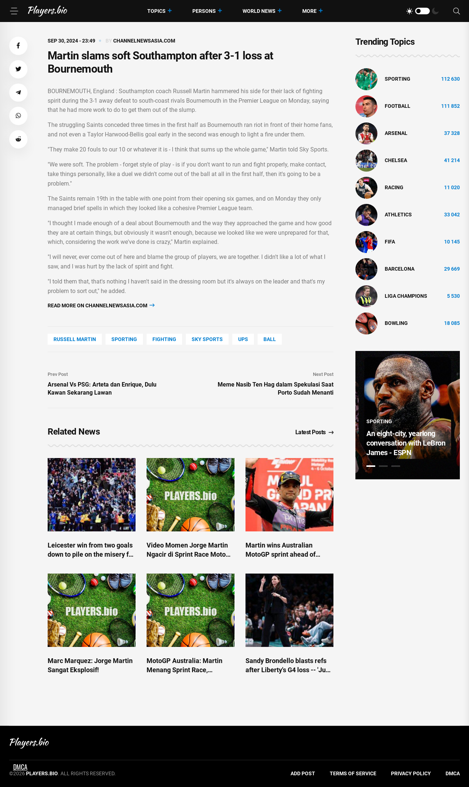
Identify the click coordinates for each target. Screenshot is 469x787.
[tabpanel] (407, 415)
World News (259, 11)
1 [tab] (370, 466)
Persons (204, 11)
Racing (394, 187)
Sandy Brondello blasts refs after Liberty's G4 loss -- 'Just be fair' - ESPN (288, 670)
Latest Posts (314, 432)
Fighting (164, 339)
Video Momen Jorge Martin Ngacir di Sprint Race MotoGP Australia (190, 554)
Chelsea (396, 160)
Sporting (124, 339)
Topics (156, 11)
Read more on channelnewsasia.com (101, 305)
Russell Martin (74, 339)
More (309, 11)
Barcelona (399, 269)
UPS (243, 339)
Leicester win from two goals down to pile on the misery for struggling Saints (91, 554)
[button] (18, 46)
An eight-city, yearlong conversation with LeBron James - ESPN (405, 443)
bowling (396, 323)
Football (397, 106)
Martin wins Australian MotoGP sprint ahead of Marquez (280, 554)
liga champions (406, 296)
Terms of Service (353, 773)
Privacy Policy (411, 773)
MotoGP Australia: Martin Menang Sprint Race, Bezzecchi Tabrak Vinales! (185, 670)
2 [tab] (383, 466)
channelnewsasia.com (144, 41)
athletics (398, 214)
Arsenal (396, 133)
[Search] (456, 11)
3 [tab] (395, 466)
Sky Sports (207, 339)
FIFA (390, 242)
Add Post (303, 773)
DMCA (453, 773)
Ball (269, 339)
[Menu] (14, 11)
